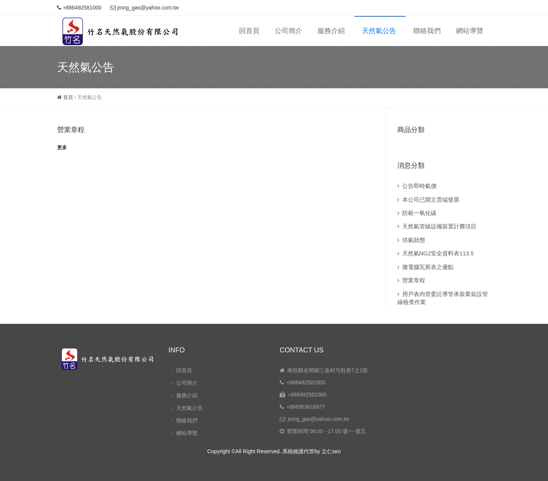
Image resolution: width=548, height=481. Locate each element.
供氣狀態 (413, 240)
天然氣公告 (379, 31)
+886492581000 (306, 382)
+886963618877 (306, 407)
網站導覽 (469, 31)
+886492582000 (307, 395)
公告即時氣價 (419, 186)
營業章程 (70, 130)
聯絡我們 (427, 31)
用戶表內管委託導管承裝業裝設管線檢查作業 (442, 298)
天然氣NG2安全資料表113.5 (438, 253)
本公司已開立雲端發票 (430, 199)
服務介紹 (331, 31)
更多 (62, 147)
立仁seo (331, 451)
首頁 (65, 97)
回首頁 (249, 31)
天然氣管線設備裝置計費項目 (439, 226)
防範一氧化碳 (419, 213)
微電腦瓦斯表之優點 (428, 267)
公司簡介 (288, 31)
